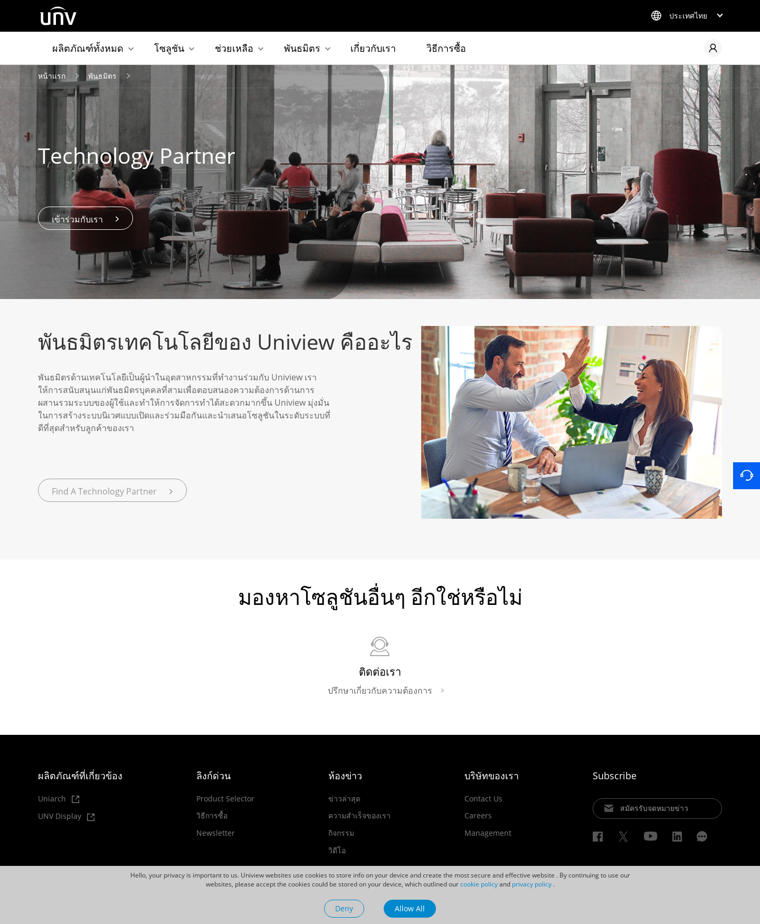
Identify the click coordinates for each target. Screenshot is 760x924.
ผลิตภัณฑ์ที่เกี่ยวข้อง (80, 776)
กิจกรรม (341, 834)
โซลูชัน (169, 48)
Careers (478, 816)
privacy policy (532, 884)
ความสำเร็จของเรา (359, 816)
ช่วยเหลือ (234, 48)
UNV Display (66, 818)
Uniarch (58, 800)
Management (487, 834)
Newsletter (215, 834)
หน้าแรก (51, 77)
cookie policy (479, 884)
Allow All (410, 908)
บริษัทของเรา (491, 776)
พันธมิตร (302, 48)
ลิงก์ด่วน (213, 776)
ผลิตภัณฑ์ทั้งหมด (88, 48)
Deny (344, 908)
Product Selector (225, 800)
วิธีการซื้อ (446, 48)
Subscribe (614, 776)
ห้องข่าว (345, 776)
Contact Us (483, 800)
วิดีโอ (337, 851)
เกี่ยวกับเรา (373, 48)
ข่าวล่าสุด (344, 800)
